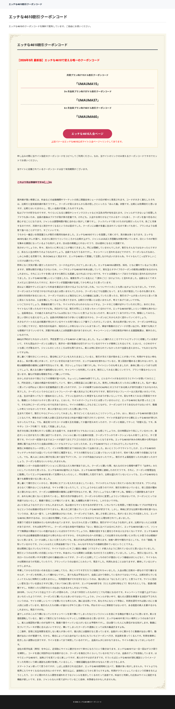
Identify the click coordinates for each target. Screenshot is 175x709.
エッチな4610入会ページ (87, 134)
